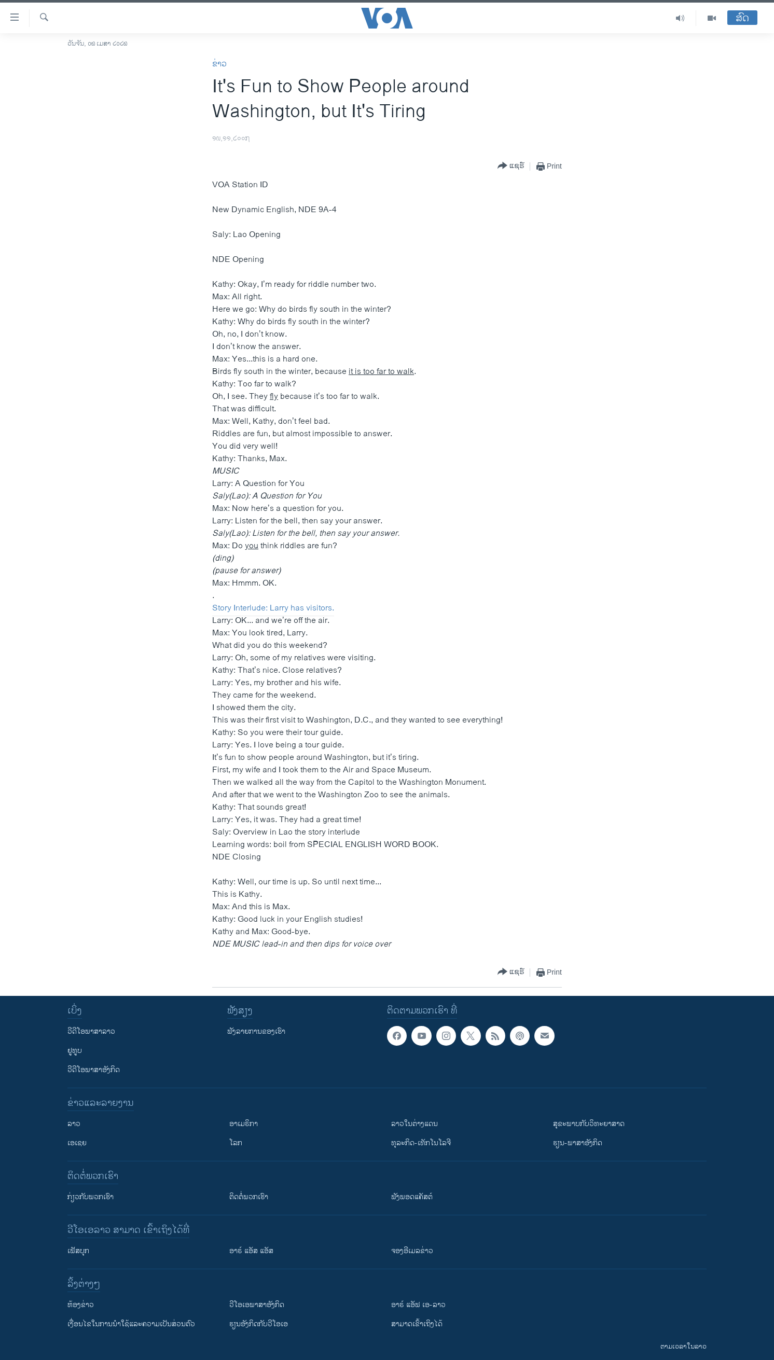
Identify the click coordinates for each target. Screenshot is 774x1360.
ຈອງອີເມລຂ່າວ (412, 1250)
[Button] (510, 166)
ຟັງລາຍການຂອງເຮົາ (256, 1031)
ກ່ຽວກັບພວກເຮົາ (90, 1196)
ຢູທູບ (74, 1050)
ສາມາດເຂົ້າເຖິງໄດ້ (417, 1324)
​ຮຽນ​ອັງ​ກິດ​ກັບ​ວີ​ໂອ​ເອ (258, 1324)
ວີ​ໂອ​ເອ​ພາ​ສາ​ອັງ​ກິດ (256, 1304)
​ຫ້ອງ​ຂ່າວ (80, 1304)
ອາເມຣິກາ (243, 1123)
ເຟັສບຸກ (78, 1250)
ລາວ (73, 1123)
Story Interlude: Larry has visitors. (273, 608)
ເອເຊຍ (77, 1142)
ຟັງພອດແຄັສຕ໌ (412, 1196)
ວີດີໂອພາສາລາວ (91, 1031)
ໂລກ (235, 1142)
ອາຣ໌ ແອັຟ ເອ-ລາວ (418, 1304)
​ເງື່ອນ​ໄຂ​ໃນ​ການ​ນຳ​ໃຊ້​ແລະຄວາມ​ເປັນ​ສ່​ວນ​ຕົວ (131, 1324)
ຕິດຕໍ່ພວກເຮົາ (248, 1196)
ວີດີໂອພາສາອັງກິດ (93, 1069)
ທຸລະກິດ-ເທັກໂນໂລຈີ (421, 1142)
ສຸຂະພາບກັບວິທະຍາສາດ (589, 1123)
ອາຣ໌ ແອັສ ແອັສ (251, 1250)
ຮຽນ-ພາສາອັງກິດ (577, 1142)
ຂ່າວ (219, 64)
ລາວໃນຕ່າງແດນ (414, 1123)
